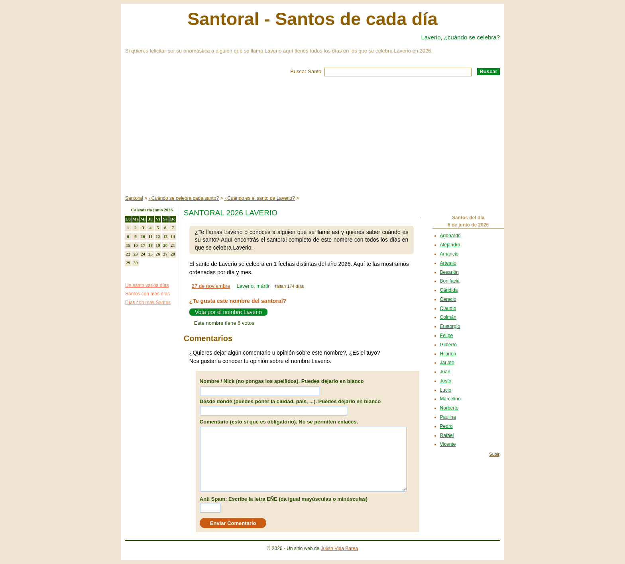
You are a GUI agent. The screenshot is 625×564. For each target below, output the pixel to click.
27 (165, 254)
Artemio (448, 263)
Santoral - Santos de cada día (312, 19)
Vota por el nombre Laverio (228, 312)
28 (173, 254)
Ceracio (448, 299)
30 (136, 262)
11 (150, 236)
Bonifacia (450, 281)
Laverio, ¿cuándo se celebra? (460, 37)
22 (128, 254)
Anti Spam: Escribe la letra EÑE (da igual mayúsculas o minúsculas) (284, 499)
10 (143, 236)
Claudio (448, 308)
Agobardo (450, 235)
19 (158, 245)
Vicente (448, 444)
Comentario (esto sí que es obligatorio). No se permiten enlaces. (279, 422)
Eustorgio (450, 326)
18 (150, 245)
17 (143, 245)
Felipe (446, 335)
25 (150, 254)
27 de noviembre (211, 286)
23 (136, 254)
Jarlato (447, 362)
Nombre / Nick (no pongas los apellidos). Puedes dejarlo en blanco (282, 381)
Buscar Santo (305, 71)
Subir (494, 454)
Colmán (448, 317)
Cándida (449, 290)
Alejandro (450, 245)
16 (136, 245)
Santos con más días (147, 294)
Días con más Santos (148, 302)
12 (158, 236)
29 (128, 262)
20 (165, 245)
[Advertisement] (312, 136)
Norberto (449, 408)
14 (173, 236)
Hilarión (448, 354)
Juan (445, 372)
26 (158, 254)
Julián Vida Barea (339, 548)
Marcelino (450, 399)
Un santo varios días (147, 285)
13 (165, 236)
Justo (446, 381)
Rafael (447, 435)
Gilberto (448, 344)
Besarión (449, 272)
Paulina (448, 417)
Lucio (446, 390)
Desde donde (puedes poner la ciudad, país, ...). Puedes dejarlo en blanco (290, 401)
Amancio (449, 254)
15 (128, 245)
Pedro (446, 426)
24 (143, 254)
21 (173, 245)
